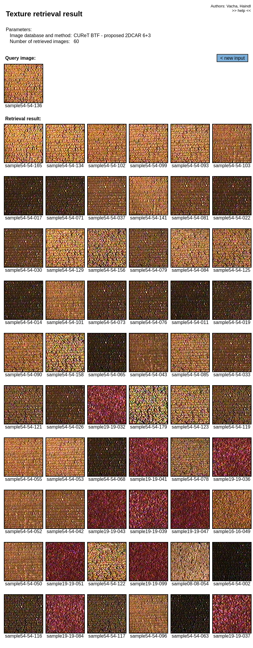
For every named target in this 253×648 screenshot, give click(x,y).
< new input (232, 58)
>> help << (241, 10)
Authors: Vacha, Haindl (231, 6)
